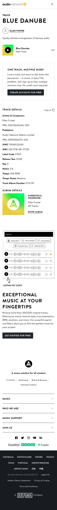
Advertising (23, 380)
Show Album (35, 211)
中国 (41, 468)
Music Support (12, 418)
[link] (14, 4)
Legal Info (45, 474)
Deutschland (24, 457)
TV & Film (10, 380)
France (50, 457)
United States (21, 468)
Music (6, 398)
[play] (8, 50)
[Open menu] (52, 4)
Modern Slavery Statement (19, 480)
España (39, 457)
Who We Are (10, 408)
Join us (7, 427)
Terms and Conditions (28, 486)
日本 (34, 468)
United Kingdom (40, 462)
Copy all (50, 110)
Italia (11, 462)
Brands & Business (39, 380)
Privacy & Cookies (42, 480)
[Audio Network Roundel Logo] (28, 363)
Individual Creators (28, 384)
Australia (8, 457)
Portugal (23, 462)
